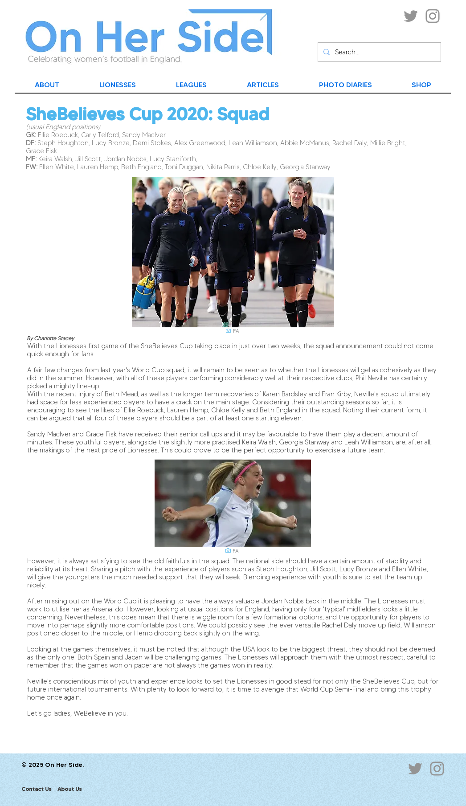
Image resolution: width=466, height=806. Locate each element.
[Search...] (378, 52)
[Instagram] (432, 16)
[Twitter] (410, 16)
